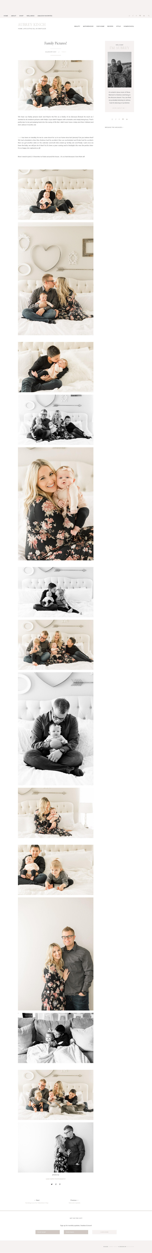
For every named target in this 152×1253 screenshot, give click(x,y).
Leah (19, 137)
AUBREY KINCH (32, 24)
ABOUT (13, 16)
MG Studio (130, 1246)
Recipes (110, 26)
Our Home (100, 26)
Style (118, 26)
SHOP (21, 16)
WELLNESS (30, 16)
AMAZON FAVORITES (45, 16)
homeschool (129, 26)
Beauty (77, 26)
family (64, 52)
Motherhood (88, 26)
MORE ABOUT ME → (120, 108)
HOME (6, 16)
